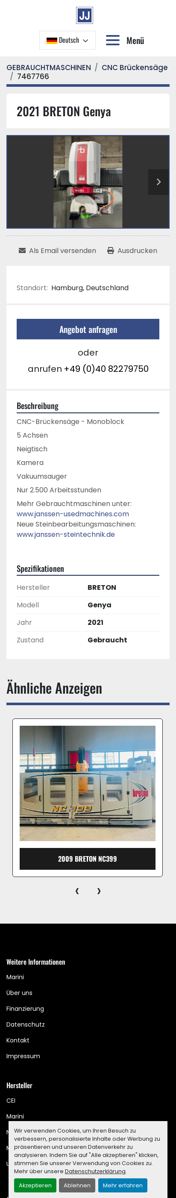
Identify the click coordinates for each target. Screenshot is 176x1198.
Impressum (23, 1056)
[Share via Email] (57, 251)
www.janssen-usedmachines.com (73, 514)
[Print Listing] (132, 251)
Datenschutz (25, 1024)
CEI (10, 1100)
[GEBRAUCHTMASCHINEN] (48, 67)
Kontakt (17, 1040)
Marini (15, 977)
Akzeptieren (35, 1185)
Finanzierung (25, 1008)
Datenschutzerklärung (95, 1171)
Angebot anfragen (88, 329)
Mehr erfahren (123, 1185)
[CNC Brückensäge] (135, 67)
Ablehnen (77, 1185)
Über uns (19, 993)
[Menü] (114, 40)
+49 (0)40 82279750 (106, 369)
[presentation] (77, 890)
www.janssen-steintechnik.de (66, 534)
